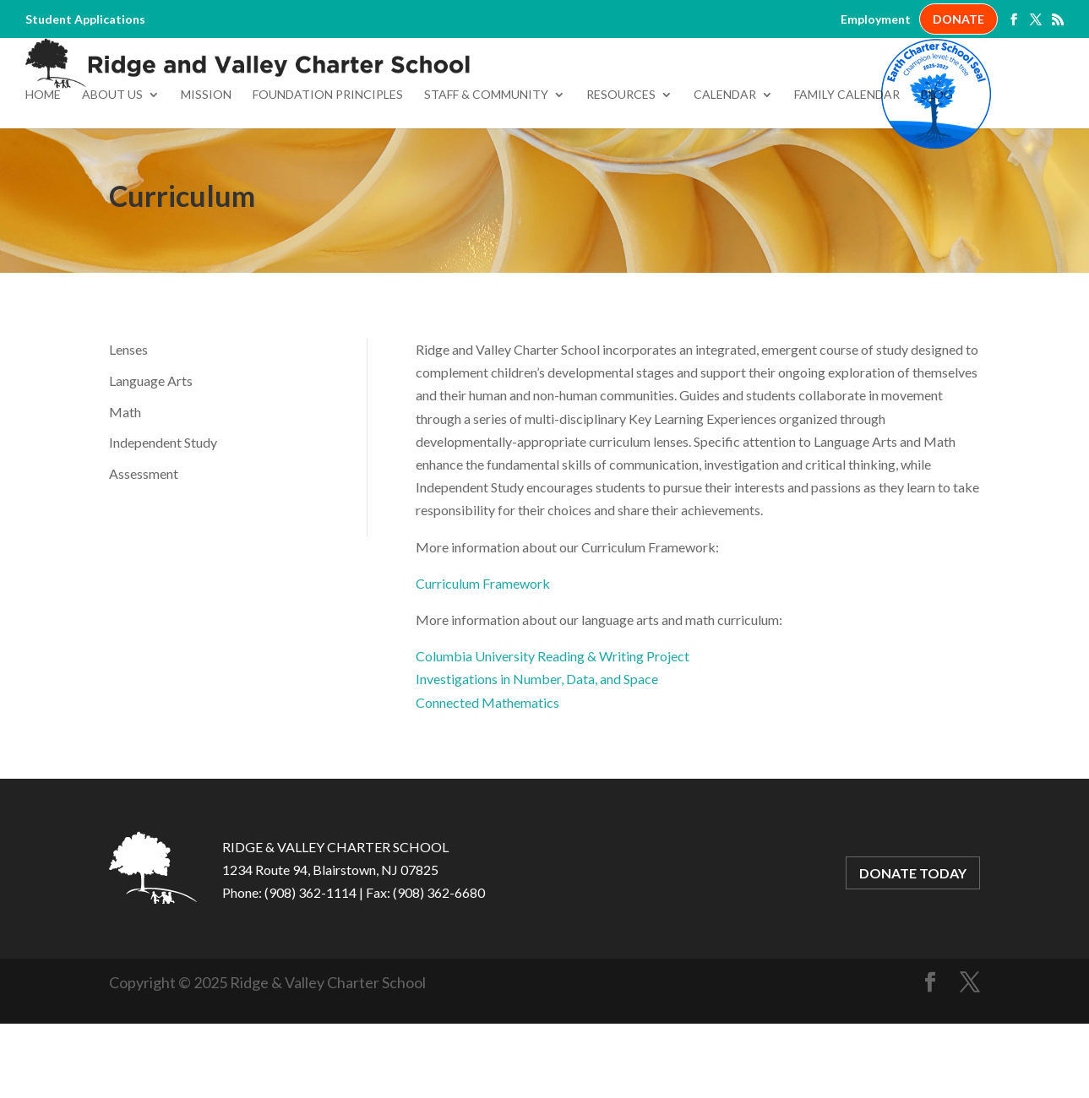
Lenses (128, 425)
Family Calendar (847, 171)
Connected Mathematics (487, 778)
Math (125, 488)
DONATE (958, 19)
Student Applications (85, 19)
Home (43, 171)
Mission (206, 171)
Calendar (725, 171)
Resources (621, 171)
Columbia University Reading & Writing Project (552, 732)
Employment (876, 19)
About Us (112, 171)
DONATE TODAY (912, 949)
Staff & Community (486, 171)
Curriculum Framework (483, 659)
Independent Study (163, 519)
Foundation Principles (328, 171)
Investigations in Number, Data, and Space (537, 755)
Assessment (143, 549)
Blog (937, 171)
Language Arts (151, 456)
